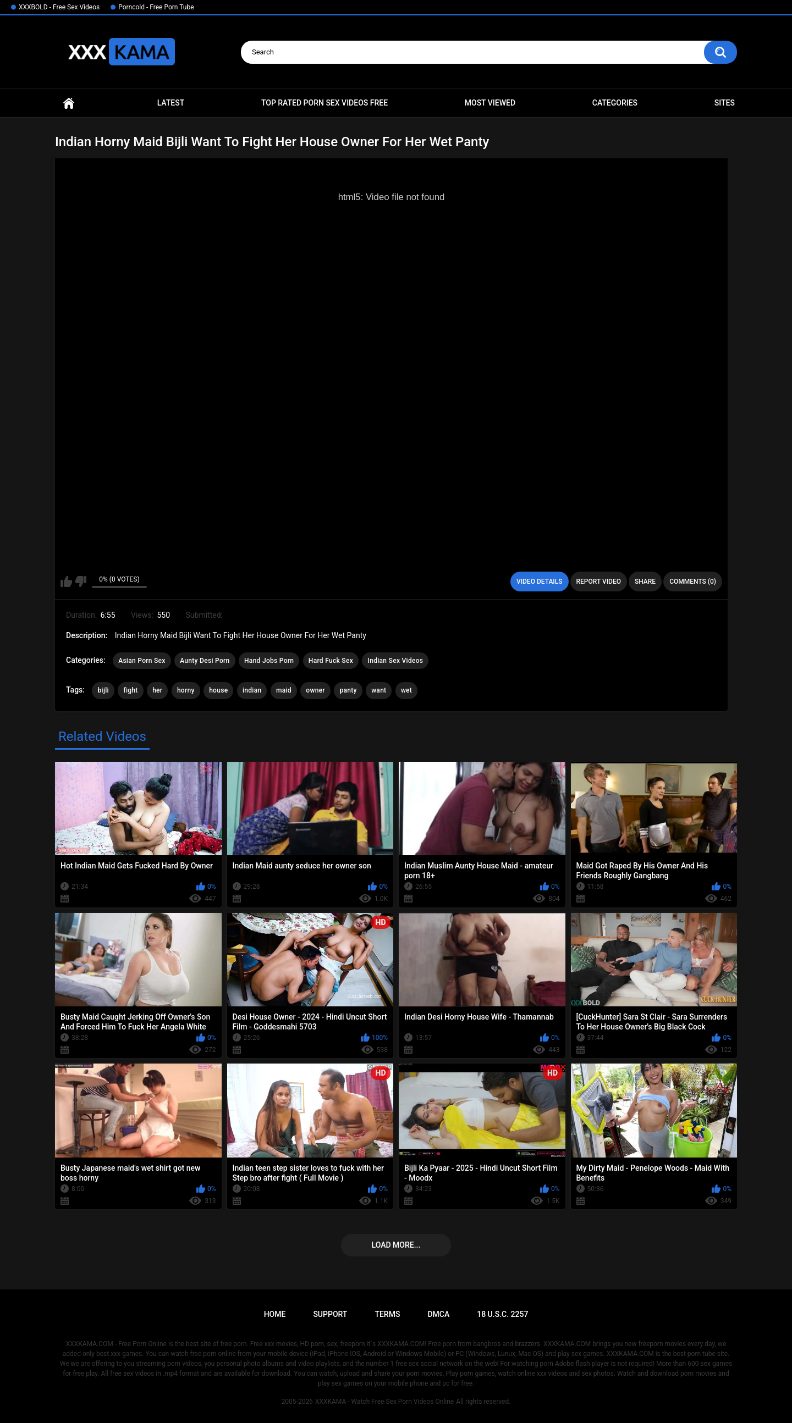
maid (284, 690)
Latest (171, 102)
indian (252, 690)
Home (68, 103)
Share (645, 581)
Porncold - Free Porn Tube (156, 7)
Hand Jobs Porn (269, 661)
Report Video (598, 581)
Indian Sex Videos (395, 661)
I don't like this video (80, 581)
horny (186, 690)
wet (406, 690)
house (218, 690)
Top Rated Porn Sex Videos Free (324, 102)
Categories (614, 102)
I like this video (66, 581)
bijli (102, 690)
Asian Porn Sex (142, 661)
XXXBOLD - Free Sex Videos (59, 7)
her (157, 690)
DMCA (438, 1314)
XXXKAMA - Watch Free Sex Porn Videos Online (384, 1401)
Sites (724, 102)
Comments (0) (692, 581)
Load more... (396, 1245)
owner (315, 690)
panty (347, 690)
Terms (387, 1314)
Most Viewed (490, 102)
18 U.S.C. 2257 (502, 1314)
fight (130, 690)
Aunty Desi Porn (204, 661)
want (378, 690)
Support (330, 1314)
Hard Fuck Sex (331, 661)
